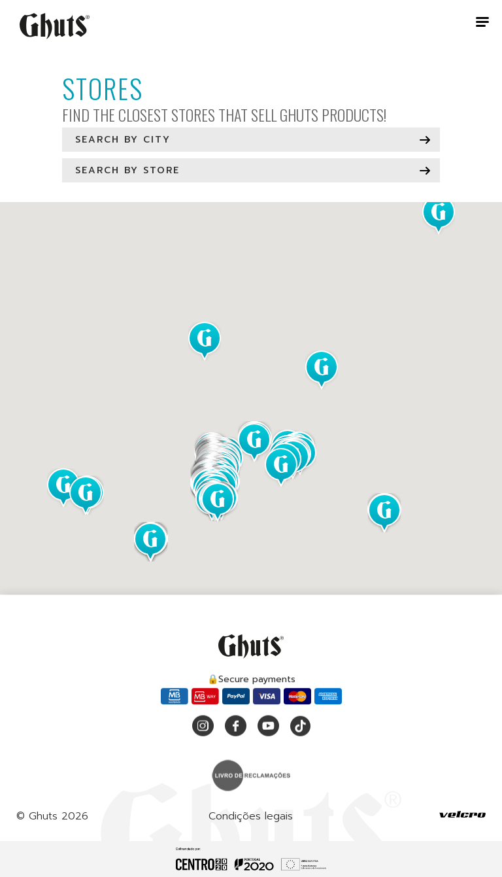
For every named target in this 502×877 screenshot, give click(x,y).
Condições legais (251, 820)
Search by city (123, 139)
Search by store (127, 170)
